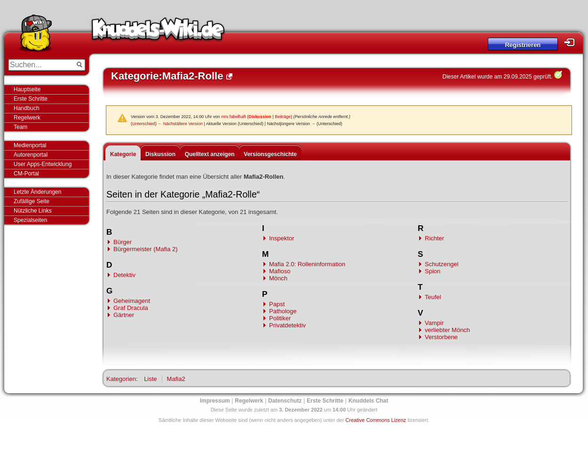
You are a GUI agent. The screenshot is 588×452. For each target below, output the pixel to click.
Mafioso (280, 271)
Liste (150, 378)
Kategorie (123, 154)
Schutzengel (442, 264)
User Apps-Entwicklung (43, 164)
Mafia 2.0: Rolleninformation (307, 264)
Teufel (433, 297)
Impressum (215, 400)
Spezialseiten (30, 220)
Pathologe (283, 311)
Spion (432, 271)
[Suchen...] (40, 65)
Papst (277, 304)
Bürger (122, 242)
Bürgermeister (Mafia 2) (145, 249)
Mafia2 (176, 378)
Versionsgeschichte (270, 154)
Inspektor (281, 238)
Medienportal (30, 145)
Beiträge (283, 116)
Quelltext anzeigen (210, 154)
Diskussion (259, 116)
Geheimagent (131, 300)
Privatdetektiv (287, 325)
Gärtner (123, 314)
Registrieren (522, 44)
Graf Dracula (130, 307)
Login (572, 43)
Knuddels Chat (369, 400)
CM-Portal (26, 173)
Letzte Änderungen (37, 192)
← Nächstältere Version (180, 123)
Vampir (434, 322)
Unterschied (143, 123)
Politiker (280, 318)
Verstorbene (441, 337)
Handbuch (27, 108)
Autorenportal (31, 154)
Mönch (278, 278)
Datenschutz (285, 400)
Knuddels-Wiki (158, 32)
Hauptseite (27, 89)
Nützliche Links (33, 210)
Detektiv (124, 274)
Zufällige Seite (31, 201)
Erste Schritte (31, 98)
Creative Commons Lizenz (375, 420)
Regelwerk (27, 117)
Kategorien (121, 378)
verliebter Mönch (447, 329)
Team (20, 127)
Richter (434, 238)
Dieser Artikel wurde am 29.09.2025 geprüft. (498, 76)
